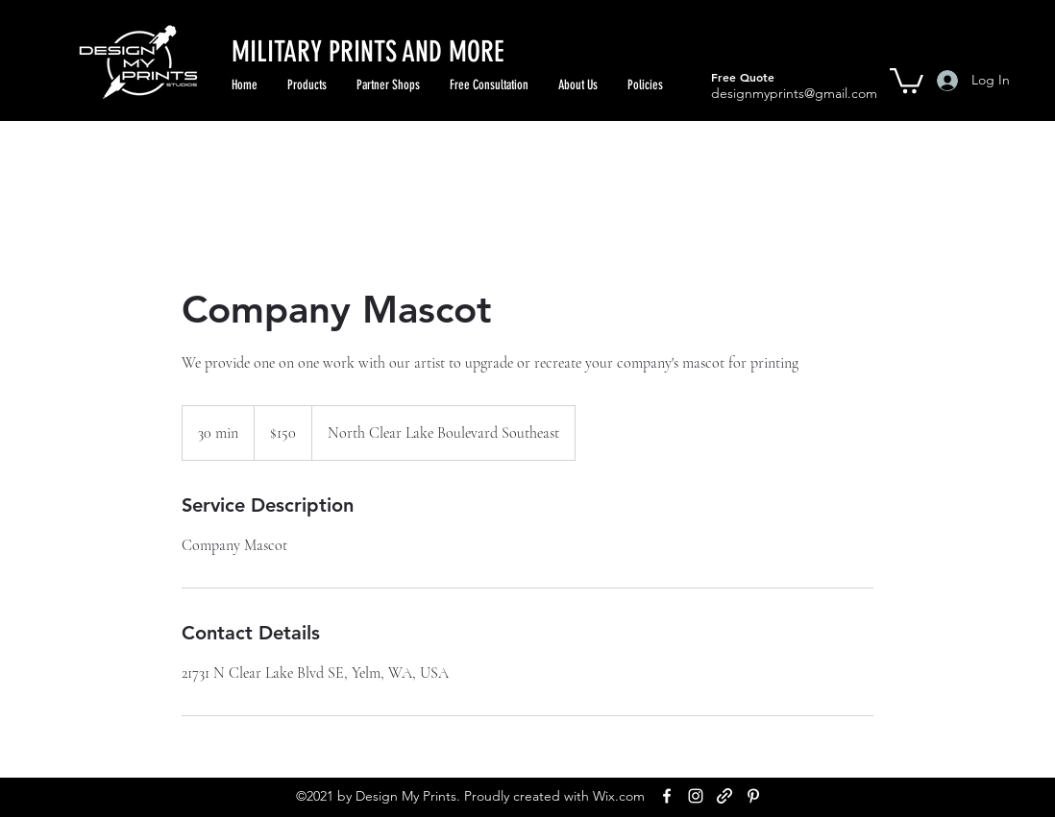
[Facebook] (666, 795)
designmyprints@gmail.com (794, 93)
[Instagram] (695, 795)
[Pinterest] (753, 795)
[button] (906, 79)
